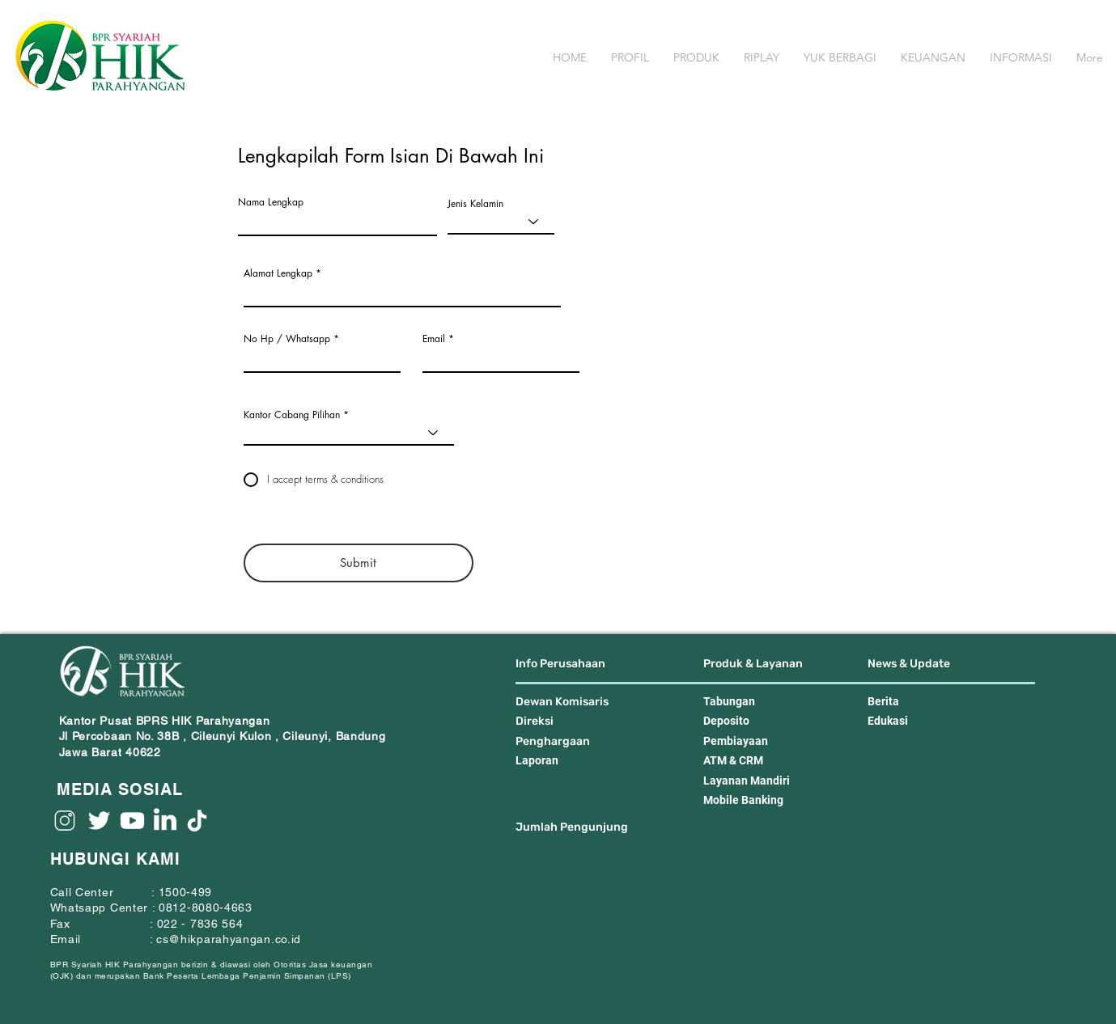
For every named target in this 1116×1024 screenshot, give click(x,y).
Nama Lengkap (270, 202)
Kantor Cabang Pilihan (292, 415)
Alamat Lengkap (278, 273)
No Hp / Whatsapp (287, 339)
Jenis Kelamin (475, 204)
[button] (630, 58)
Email (433, 339)
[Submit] (358, 563)
